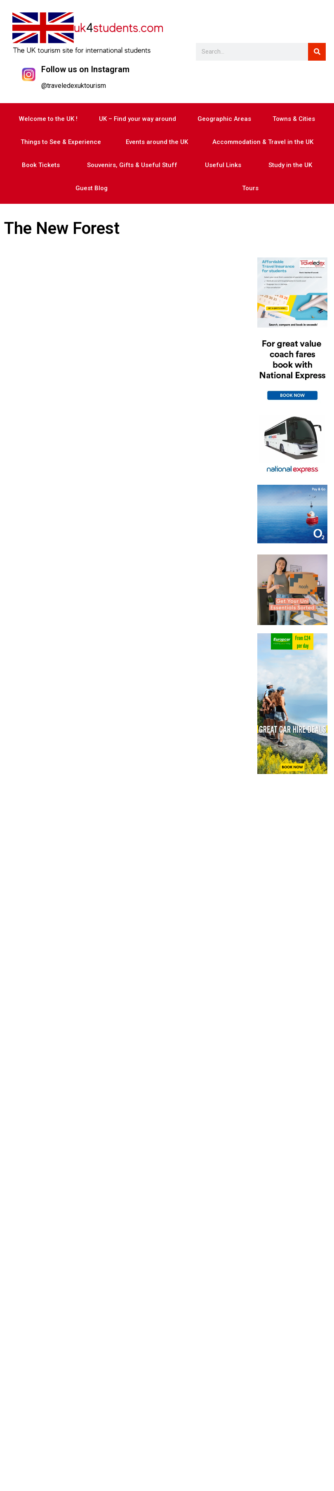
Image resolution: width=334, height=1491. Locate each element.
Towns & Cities (294, 119)
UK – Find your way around (137, 119)
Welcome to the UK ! (48, 119)
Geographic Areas (224, 119)
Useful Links (223, 165)
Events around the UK (157, 142)
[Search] (317, 52)
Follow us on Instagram (85, 69)
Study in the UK (290, 165)
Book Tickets (41, 165)
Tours (250, 188)
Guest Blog (91, 188)
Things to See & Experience (61, 142)
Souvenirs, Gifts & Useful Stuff (132, 165)
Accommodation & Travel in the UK (262, 142)
